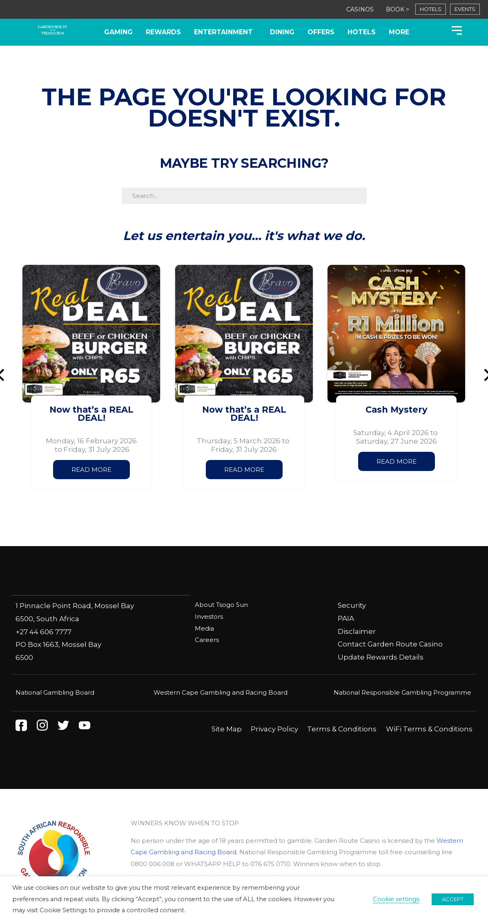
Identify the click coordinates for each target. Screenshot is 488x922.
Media (204, 627)
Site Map (227, 728)
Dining (282, 32)
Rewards (163, 32)
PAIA (346, 618)
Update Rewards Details (380, 657)
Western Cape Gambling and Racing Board (220, 692)
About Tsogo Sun (221, 605)
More (399, 32)
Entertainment (225, 32)
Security (352, 605)
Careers (207, 639)
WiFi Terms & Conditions (429, 728)
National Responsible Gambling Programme (402, 692)
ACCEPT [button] (452, 899)
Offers (321, 32)
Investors (209, 616)
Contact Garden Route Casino (390, 644)
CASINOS (360, 9)
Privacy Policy (274, 728)
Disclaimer (357, 631)
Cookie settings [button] (396, 899)
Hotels (362, 32)
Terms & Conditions (342, 728)
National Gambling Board (55, 692)
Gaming (118, 32)
